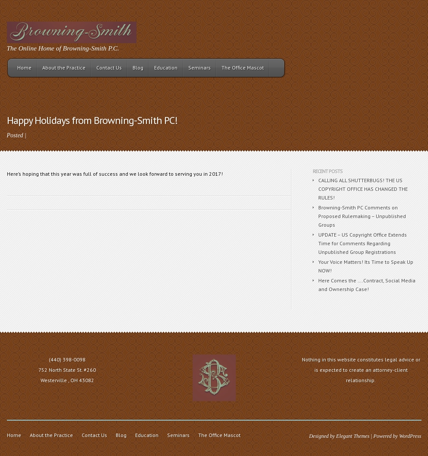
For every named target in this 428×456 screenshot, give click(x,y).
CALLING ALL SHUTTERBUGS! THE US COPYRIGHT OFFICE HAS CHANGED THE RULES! (363, 189)
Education (166, 67)
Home (24, 67)
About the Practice (64, 67)
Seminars (199, 67)
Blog (138, 67)
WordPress (410, 436)
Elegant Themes (352, 436)
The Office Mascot (243, 67)
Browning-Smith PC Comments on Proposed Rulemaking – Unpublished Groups (362, 216)
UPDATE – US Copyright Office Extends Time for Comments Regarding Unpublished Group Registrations (362, 243)
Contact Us (109, 67)
